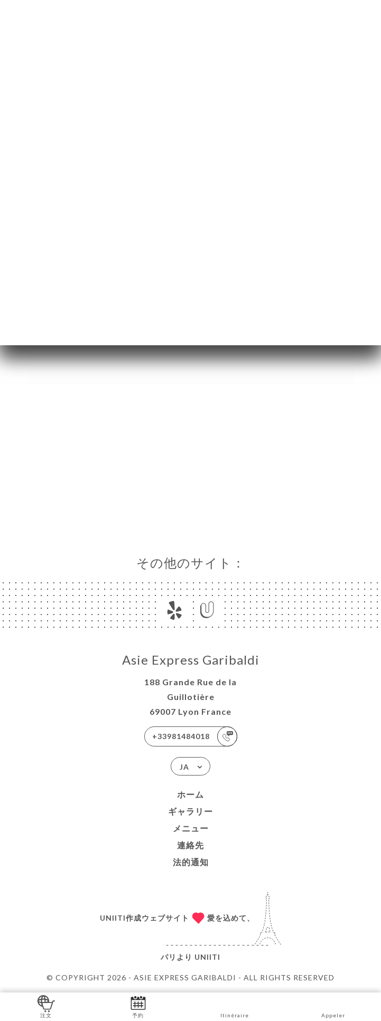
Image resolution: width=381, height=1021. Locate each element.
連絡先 (190, 845)
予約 (138, 1006)
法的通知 (191, 862)
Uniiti (207, 956)
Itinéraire (234, 1006)
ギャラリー (190, 811)
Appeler (333, 1006)
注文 (46, 1006)
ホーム (190, 794)
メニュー (191, 828)
